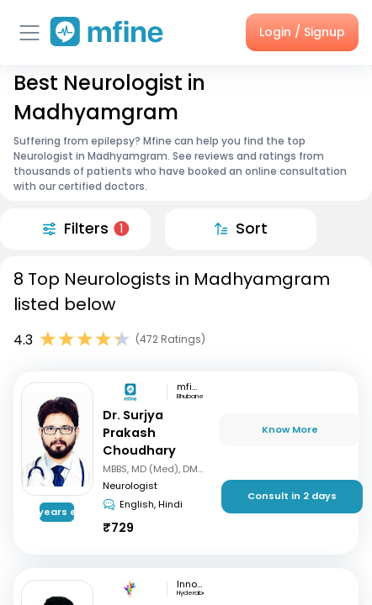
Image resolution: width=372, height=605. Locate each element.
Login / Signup (302, 32)
